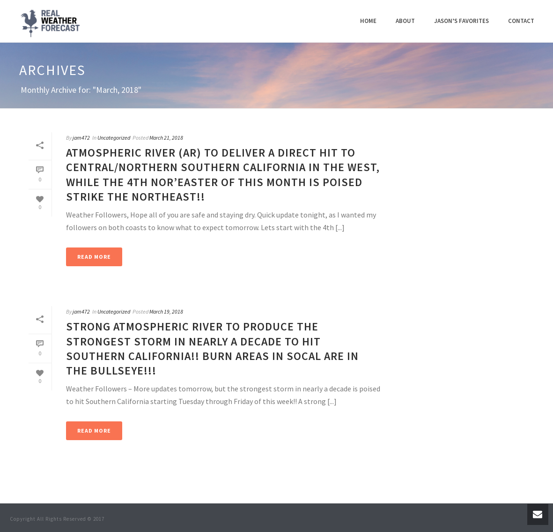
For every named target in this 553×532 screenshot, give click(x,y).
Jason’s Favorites (461, 21)
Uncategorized (113, 137)
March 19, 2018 (166, 311)
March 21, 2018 (166, 137)
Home (368, 21)
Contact (521, 21)
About (405, 21)
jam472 (81, 137)
